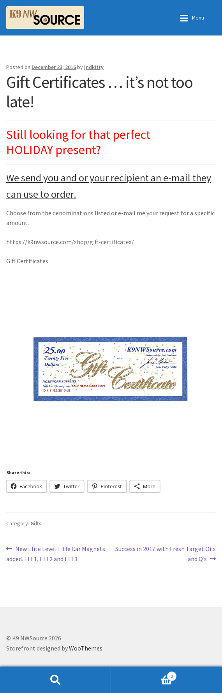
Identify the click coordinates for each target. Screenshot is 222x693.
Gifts (36, 523)
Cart (144, 674)
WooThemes (85, 648)
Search (55, 679)
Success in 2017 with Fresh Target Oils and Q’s (165, 553)
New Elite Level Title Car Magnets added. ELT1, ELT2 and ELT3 (55, 553)
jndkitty (94, 67)
